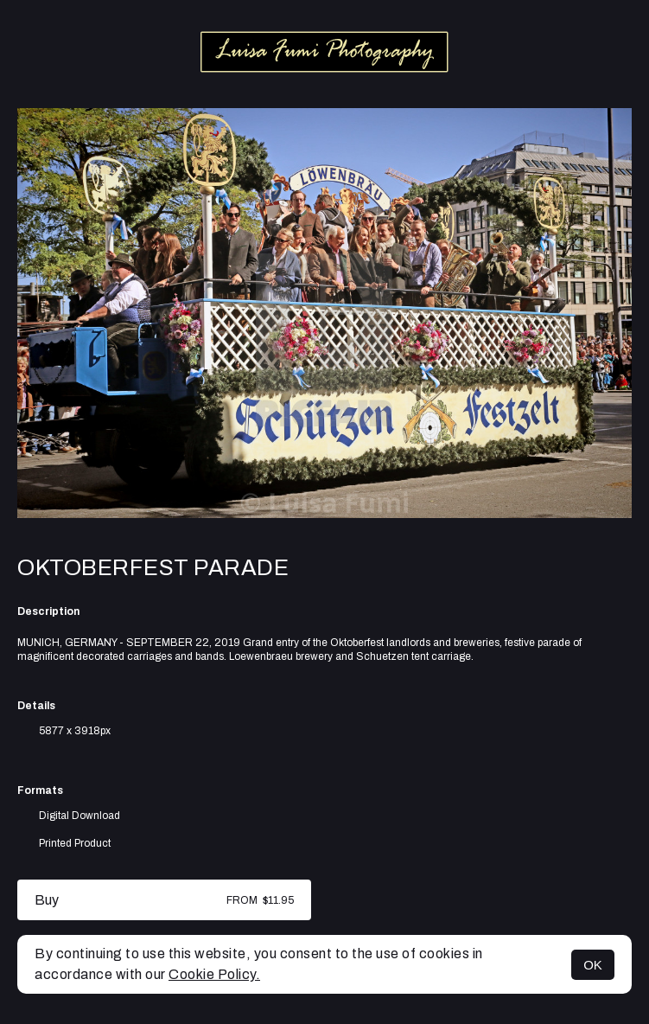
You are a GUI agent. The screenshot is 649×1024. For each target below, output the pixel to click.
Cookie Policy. (214, 974)
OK (592, 964)
